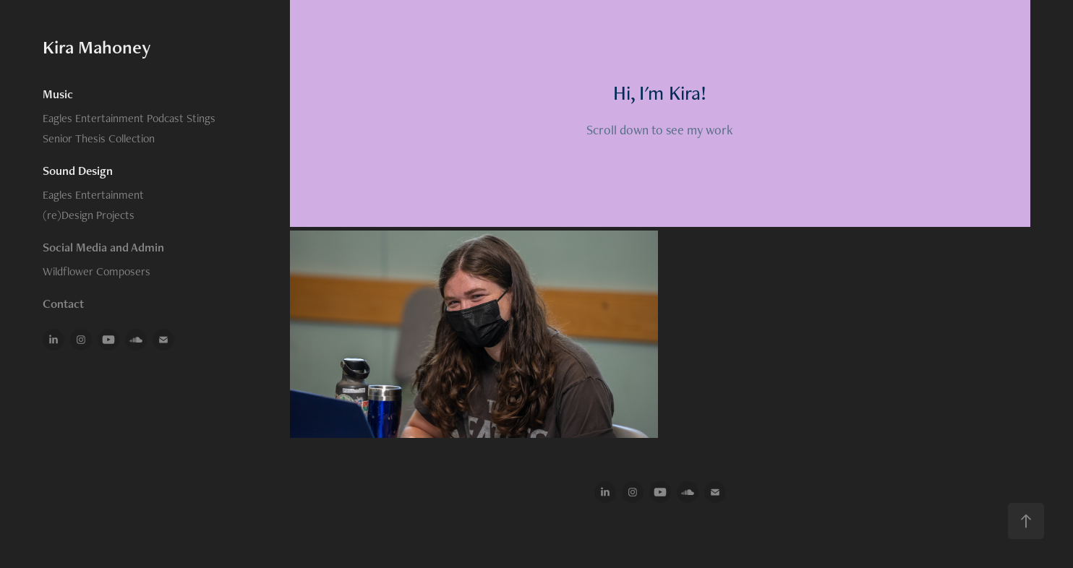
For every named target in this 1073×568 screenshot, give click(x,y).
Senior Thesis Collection (99, 138)
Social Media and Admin (103, 247)
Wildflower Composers (96, 271)
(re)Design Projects (88, 215)
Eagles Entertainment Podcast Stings (129, 118)
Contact (63, 303)
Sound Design (78, 170)
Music (58, 94)
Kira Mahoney (97, 47)
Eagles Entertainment (93, 194)
